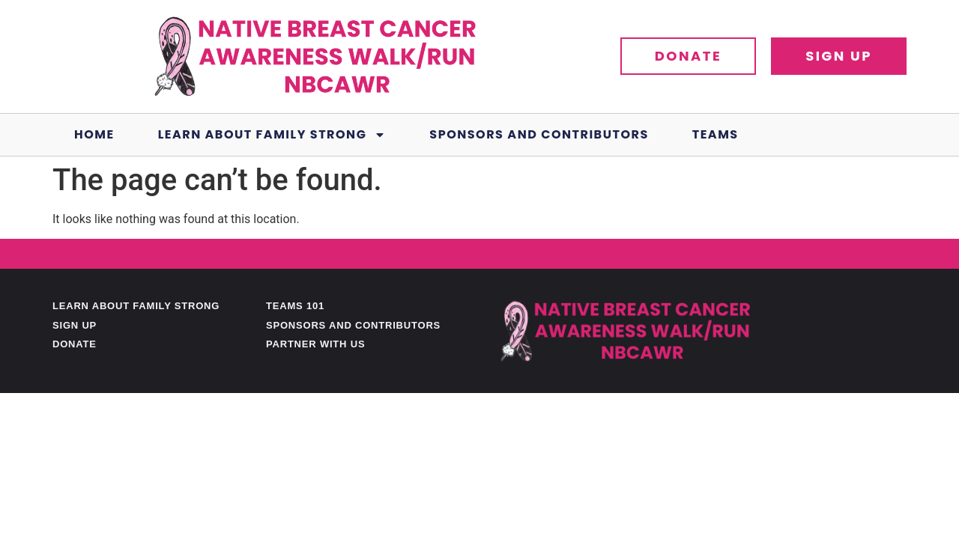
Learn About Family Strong (272, 134)
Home (94, 134)
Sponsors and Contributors (538, 134)
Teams (715, 134)
